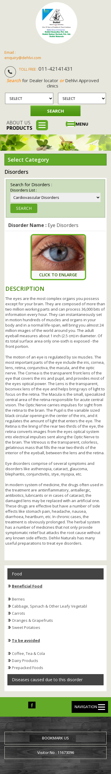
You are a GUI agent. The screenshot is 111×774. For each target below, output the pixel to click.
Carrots (18, 613)
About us (19, 125)
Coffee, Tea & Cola (28, 653)
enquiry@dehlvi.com (22, 57)
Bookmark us (55, 738)
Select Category (28, 159)
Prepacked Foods (27, 667)
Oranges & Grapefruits (32, 620)
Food (17, 574)
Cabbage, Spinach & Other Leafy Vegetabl (49, 606)
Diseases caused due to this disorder (47, 679)
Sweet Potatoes (26, 627)
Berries (18, 599)
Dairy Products (25, 660)
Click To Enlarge (58, 275)
